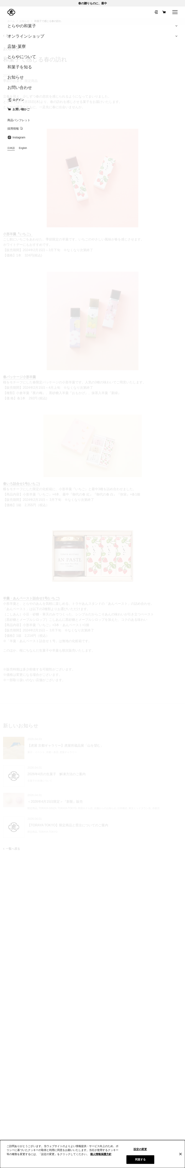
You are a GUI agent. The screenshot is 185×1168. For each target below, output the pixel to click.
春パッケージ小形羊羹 (19, 377)
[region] (92, 1154)
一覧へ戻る (11, 848)
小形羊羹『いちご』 (18, 234)
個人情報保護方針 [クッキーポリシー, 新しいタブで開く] (100, 1154)
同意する (140, 1159)
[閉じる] (180, 1154)
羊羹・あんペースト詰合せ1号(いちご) (31, 598)
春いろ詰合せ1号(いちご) (21, 483)
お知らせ (11, 48)
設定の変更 (140, 1149)
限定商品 (31, 81)
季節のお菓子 (13, 81)
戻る (7, 35)
